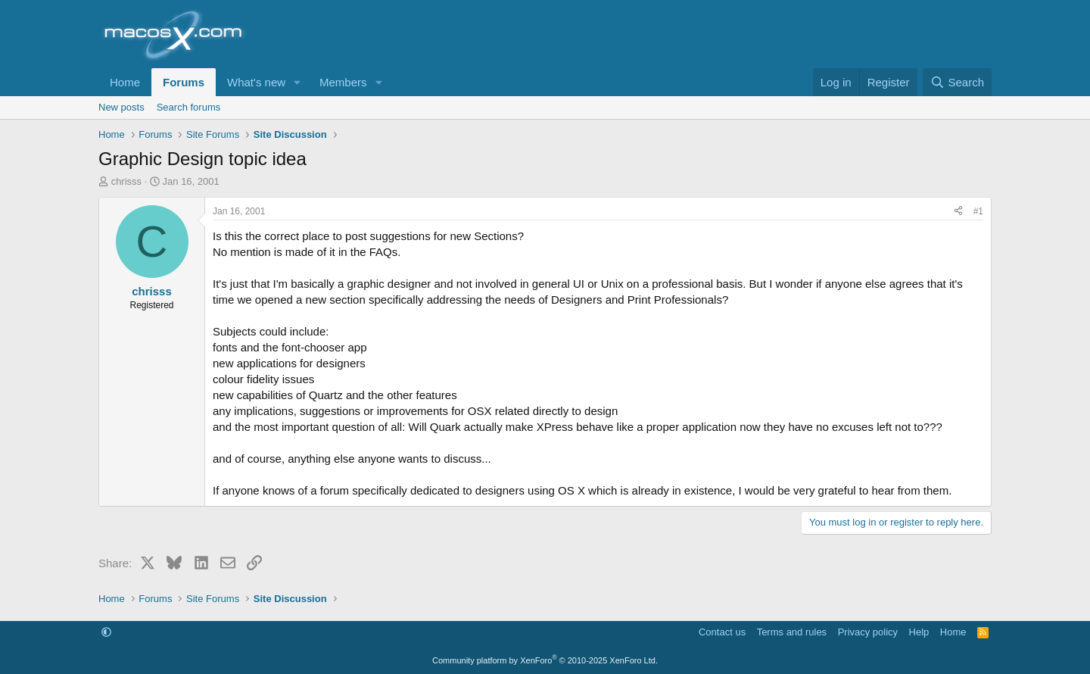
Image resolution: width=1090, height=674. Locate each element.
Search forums (189, 107)
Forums (183, 82)
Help (919, 632)
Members (343, 82)
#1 (978, 211)
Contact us (722, 632)
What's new (256, 82)
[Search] (957, 82)
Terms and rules (792, 632)
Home (125, 82)
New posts (121, 107)
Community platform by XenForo (545, 660)
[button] (297, 82)
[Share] (958, 211)
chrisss (126, 181)
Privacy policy (868, 632)
